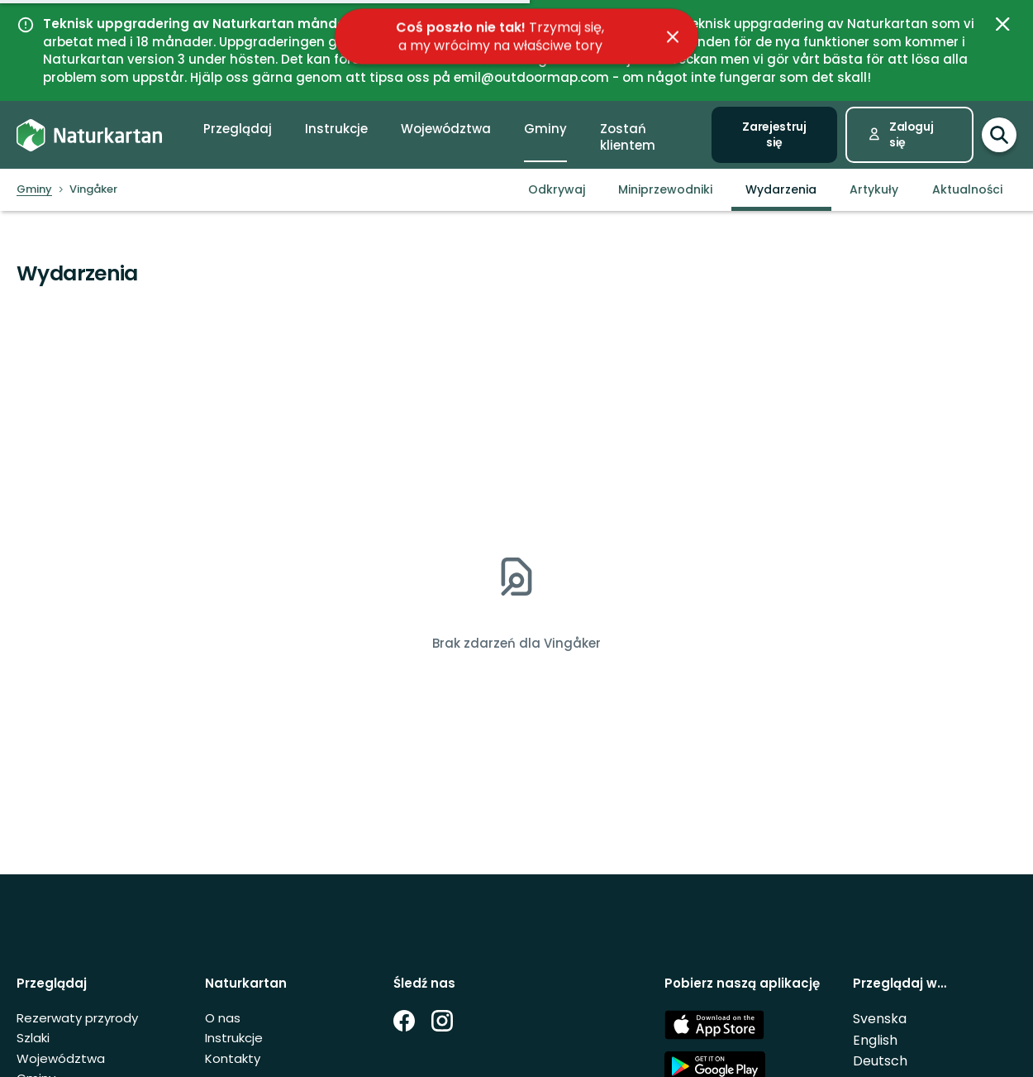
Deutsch (880, 1060)
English (875, 1040)
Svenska (880, 1018)
